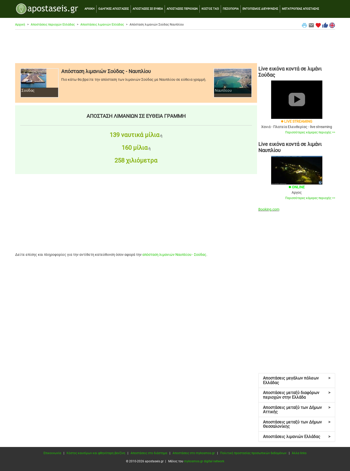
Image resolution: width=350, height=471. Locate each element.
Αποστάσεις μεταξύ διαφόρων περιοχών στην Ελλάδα (296, 395)
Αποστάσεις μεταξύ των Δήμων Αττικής (296, 410)
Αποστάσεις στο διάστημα (149, 453)
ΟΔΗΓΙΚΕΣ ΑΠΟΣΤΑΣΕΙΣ (113, 8)
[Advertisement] (175, 46)
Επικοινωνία (52, 453)
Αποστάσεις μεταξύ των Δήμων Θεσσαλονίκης (296, 424)
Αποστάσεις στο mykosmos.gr (194, 453)
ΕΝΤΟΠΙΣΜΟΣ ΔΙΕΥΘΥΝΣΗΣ (260, 8)
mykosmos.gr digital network (204, 461)
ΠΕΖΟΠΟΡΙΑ (231, 8)
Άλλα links (299, 453)
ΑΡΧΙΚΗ (89, 8)
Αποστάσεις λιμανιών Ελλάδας (102, 24)
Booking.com (268, 209)
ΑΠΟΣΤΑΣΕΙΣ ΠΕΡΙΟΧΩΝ (182, 8)
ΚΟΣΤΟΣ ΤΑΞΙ (210, 8)
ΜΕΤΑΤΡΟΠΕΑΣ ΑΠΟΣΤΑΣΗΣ (300, 8)
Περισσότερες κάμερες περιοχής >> (310, 132)
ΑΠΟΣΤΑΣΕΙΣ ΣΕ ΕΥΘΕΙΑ (148, 8)
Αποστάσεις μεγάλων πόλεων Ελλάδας (296, 380)
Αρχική (20, 24)
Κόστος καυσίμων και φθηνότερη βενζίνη (96, 453)
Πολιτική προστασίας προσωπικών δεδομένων (253, 453)
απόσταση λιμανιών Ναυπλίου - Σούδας (174, 254)
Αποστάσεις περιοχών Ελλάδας (53, 24)
